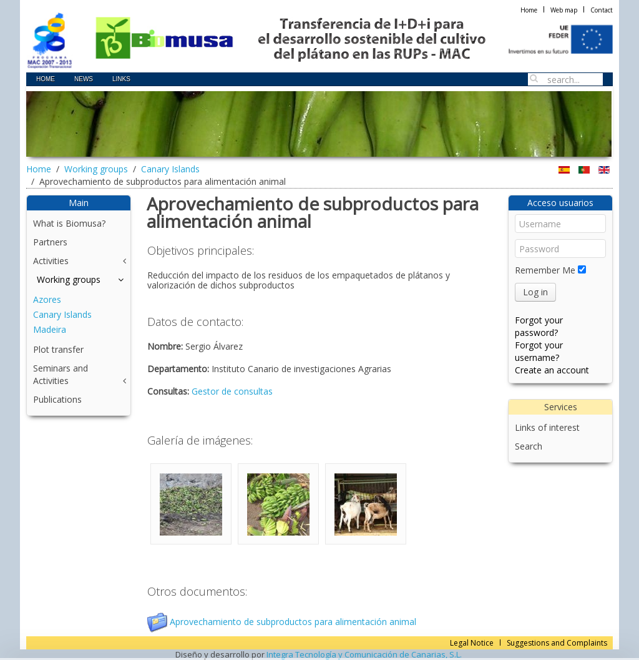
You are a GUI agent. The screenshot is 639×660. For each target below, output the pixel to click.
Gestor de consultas (232, 391)
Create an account (552, 370)
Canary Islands (170, 169)
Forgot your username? (539, 351)
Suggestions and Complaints (557, 643)
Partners (50, 242)
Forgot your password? (539, 326)
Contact (601, 10)
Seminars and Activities (60, 374)
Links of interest (547, 427)
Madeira (49, 329)
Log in (535, 292)
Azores (47, 299)
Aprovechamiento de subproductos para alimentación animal (281, 622)
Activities (51, 261)
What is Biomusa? (69, 223)
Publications (57, 399)
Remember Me (545, 270)
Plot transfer (58, 349)
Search (528, 446)
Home (528, 10)
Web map (563, 10)
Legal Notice (472, 643)
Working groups (96, 169)
